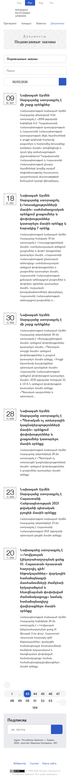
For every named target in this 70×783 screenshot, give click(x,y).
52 (42, 701)
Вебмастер (20, 763)
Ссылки (34, 763)
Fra (52, 2)
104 (35, 708)
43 (27, 694)
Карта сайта (49, 763)
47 (58, 694)
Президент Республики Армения (22, 12)
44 (35, 694)
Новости (41, 23)
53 (50, 701)
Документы (57, 23)
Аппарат (26, 23)
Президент (10, 23)
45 (43, 694)
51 (35, 701)
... (8, 82)
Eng (41, 2)
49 (20, 701)
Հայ (19, 2)
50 (27, 701)
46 (50, 694)
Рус (30, 2)
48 (12, 701)
